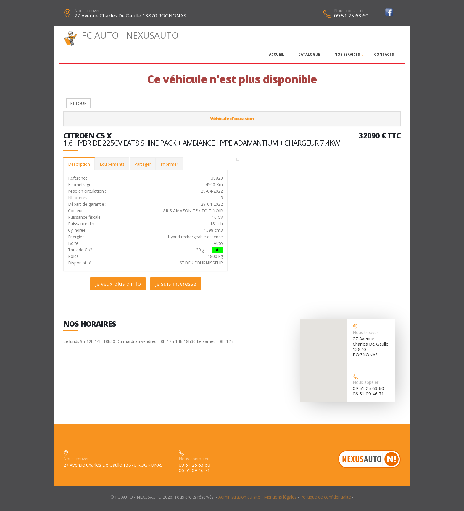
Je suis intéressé (175, 283)
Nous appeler (365, 382)
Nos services (347, 54)
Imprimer (169, 164)
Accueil (276, 54)
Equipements (112, 164)
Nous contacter (349, 10)
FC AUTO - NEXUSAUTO (120, 35)
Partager (142, 164)
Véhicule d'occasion (232, 118)
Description (79, 164)
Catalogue (309, 54)
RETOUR (78, 103)
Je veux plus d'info (118, 283)
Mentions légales (280, 497)
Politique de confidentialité (325, 497)
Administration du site (239, 497)
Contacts (384, 54)
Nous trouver (87, 10)
